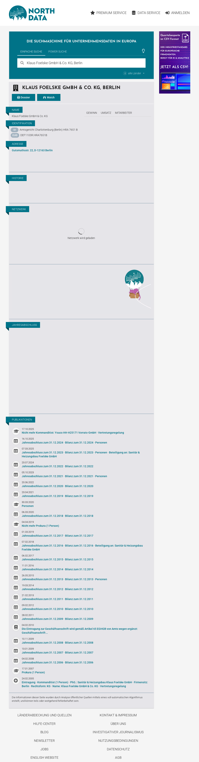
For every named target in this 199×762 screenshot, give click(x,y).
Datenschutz (118, 749)
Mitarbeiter (123, 112)
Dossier (23, 97)
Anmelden (177, 13)
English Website (44, 757)
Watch (49, 97)
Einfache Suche (31, 51)
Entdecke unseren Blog (81, 291)
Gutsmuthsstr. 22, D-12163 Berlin (32, 150)
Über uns (118, 724)
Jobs (44, 749)
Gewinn (91, 112)
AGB (118, 757)
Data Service (145, 13)
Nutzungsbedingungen (118, 741)
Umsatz (106, 112)
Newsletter (44, 741)
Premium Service (108, 13)
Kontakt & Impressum (118, 715)
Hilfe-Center (44, 724)
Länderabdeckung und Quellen (44, 715)
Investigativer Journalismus (118, 732)
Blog (44, 732)
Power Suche (57, 51)
